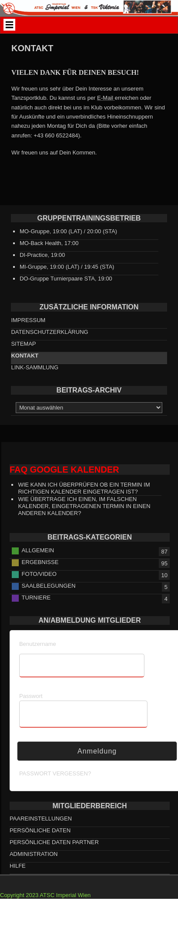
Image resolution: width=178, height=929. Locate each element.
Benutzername (37, 644)
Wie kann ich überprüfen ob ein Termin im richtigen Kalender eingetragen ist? (84, 488)
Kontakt (24, 355)
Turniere (36, 597)
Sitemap (23, 343)
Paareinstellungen (41, 818)
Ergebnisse (40, 562)
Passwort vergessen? (55, 773)
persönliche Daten (40, 830)
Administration (34, 854)
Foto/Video (39, 574)
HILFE (18, 865)
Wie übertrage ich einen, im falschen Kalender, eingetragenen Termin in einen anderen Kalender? (84, 506)
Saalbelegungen (49, 585)
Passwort (30, 696)
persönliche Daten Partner (54, 842)
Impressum (28, 320)
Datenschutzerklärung (49, 332)
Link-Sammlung (34, 367)
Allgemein (38, 550)
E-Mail (106, 98)
